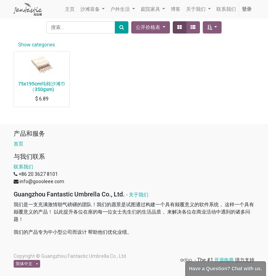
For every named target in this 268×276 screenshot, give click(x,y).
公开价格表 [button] (148, 27)
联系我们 (23, 167)
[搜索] (121, 27)
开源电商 (224, 260)
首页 (18, 144)
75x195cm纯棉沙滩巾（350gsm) (42, 86)
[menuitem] (69, 9)
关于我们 (138, 194)
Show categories (36, 44)
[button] (212, 27)
